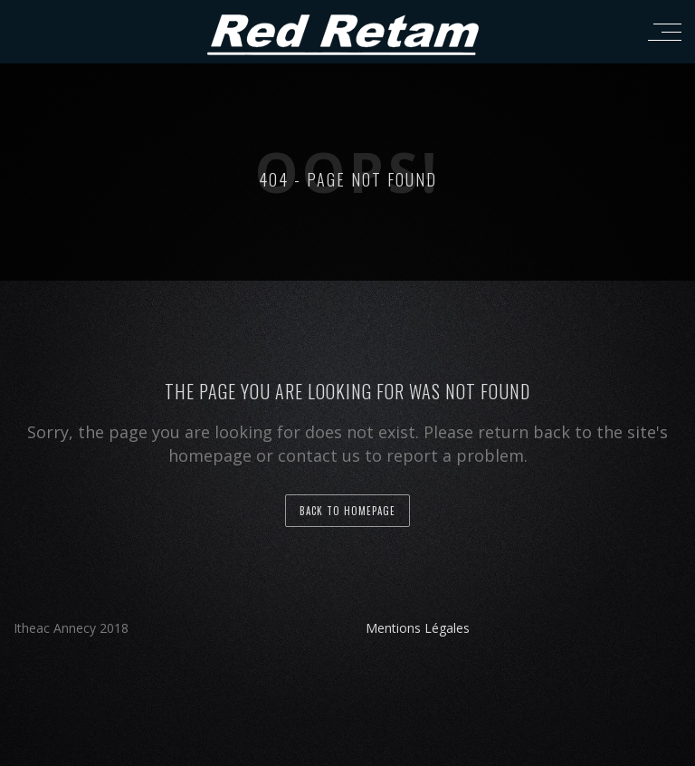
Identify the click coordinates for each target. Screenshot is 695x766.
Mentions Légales (418, 628)
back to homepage (347, 510)
